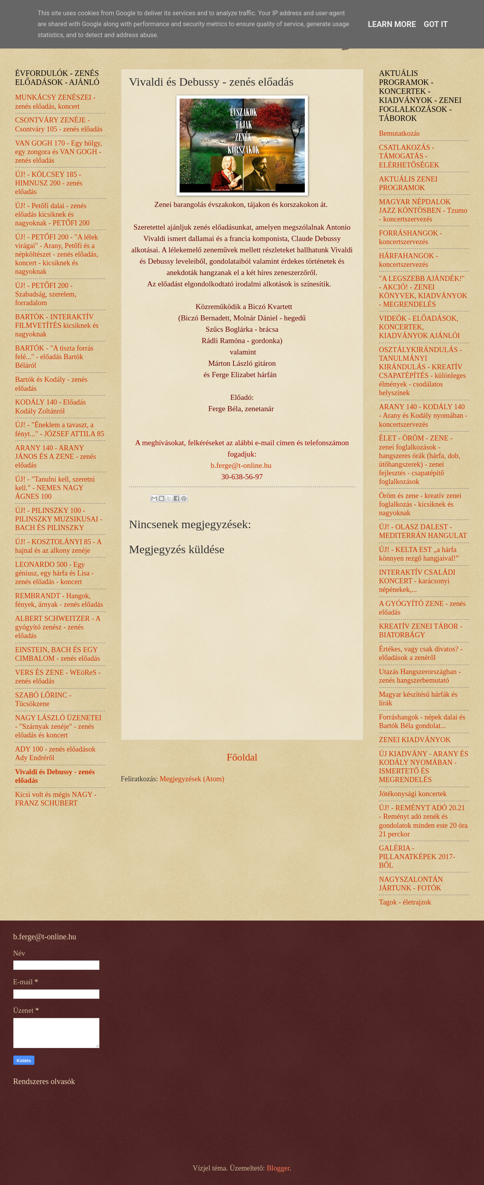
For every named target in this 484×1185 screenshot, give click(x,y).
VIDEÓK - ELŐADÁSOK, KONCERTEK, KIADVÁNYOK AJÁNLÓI (419, 327)
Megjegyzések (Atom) (192, 779)
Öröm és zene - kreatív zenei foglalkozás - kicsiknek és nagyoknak (420, 504)
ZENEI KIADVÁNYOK (415, 740)
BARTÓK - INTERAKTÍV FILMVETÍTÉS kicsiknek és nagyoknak (57, 325)
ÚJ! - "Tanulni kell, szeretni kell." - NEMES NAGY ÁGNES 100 (55, 487)
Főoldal (242, 757)
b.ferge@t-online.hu (241, 465)
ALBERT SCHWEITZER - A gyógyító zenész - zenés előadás (58, 627)
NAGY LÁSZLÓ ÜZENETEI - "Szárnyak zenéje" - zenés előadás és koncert (58, 726)
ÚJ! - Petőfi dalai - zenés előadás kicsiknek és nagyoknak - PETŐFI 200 (52, 214)
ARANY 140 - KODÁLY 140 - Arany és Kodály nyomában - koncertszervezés (423, 415)
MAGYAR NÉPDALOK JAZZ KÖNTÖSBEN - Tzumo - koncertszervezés (423, 210)
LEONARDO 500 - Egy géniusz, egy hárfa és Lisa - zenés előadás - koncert (54, 573)
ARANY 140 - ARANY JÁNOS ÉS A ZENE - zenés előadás (55, 456)
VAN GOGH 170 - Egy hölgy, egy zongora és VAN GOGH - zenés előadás (58, 151)
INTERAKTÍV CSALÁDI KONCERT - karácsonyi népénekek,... (417, 580)
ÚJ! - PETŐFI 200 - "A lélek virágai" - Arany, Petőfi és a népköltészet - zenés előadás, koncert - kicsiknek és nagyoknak (56, 254)
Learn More (392, 24)
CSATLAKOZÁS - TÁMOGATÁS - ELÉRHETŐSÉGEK (409, 156)
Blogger (278, 1168)
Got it (436, 24)
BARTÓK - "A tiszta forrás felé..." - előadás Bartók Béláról (54, 356)
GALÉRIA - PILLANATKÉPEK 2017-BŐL (417, 856)
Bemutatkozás (399, 133)
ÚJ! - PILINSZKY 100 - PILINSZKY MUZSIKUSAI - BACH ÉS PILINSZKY (59, 519)
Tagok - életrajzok (405, 902)
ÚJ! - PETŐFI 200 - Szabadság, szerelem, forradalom (46, 294)
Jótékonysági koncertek (413, 794)
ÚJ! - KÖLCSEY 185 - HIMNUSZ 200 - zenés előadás (49, 183)
